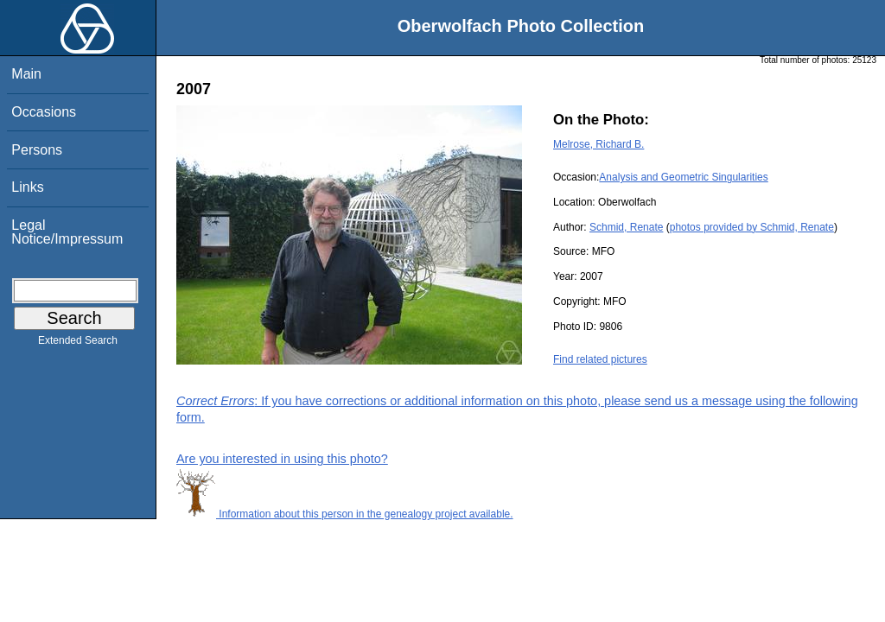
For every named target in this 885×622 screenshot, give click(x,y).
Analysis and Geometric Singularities (683, 177)
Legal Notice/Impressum (67, 232)
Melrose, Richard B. (598, 144)
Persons (36, 150)
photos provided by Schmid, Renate (752, 227)
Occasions (43, 112)
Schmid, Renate (626, 227)
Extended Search (78, 344)
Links (27, 187)
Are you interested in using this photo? (282, 459)
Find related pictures (600, 359)
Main (26, 74)
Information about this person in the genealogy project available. (344, 514)
